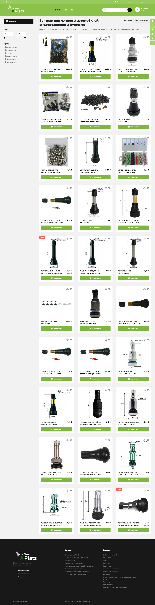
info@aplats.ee (23, 573)
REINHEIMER (11, 56)
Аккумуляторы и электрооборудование (79, 566)
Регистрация (127, 2)
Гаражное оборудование (74, 563)
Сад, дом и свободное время (75, 574)
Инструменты (70, 560)
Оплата (105, 560)
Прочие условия (109, 582)
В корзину (56, 76)
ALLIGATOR (11, 47)
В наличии (128, 20)
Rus (141, 2)
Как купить (107, 558)
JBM (9, 53)
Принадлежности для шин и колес (76, 29)
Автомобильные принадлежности (77, 571)
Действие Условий (110, 555)
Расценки (106, 574)
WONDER (11, 62)
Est (137, 2)
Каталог (58, 10)
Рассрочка (107, 566)
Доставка (106, 563)
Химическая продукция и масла (76, 558)
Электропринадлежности (74, 569)
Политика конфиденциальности (115, 587)
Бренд (6, 44)
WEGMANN (11, 59)
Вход (117, 2)
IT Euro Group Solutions (20, 601)
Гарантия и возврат (110, 571)
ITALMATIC (11, 50)
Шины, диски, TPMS (54, 29)
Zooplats (69, 10)
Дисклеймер (108, 585)
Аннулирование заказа (111, 569)
